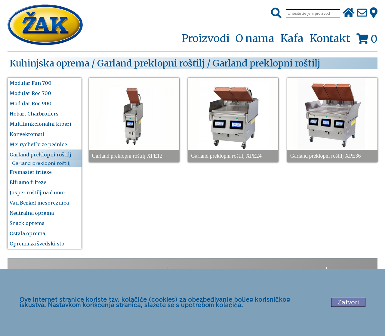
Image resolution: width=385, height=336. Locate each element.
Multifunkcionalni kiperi (40, 124)
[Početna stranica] (45, 25)
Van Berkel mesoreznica (39, 203)
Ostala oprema (27, 233)
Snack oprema (27, 223)
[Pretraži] (276, 13)
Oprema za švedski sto (37, 244)
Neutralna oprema (32, 213)
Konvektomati (27, 134)
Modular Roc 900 (30, 103)
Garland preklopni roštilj (40, 155)
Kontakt (330, 38)
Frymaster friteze (31, 172)
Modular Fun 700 (30, 83)
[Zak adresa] (373, 13)
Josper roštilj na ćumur (38, 193)
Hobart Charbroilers (34, 114)
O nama (255, 38)
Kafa (291, 38)
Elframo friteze (28, 182)
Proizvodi (205, 39)
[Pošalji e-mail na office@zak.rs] (362, 13)
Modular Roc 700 (30, 93)
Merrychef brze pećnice (38, 144)
